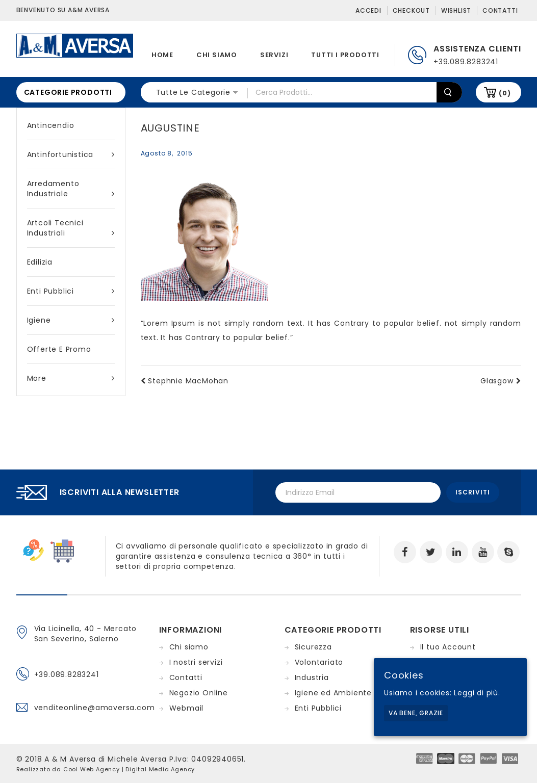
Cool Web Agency (91, 769)
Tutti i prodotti (345, 55)
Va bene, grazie (416, 713)
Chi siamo (216, 55)
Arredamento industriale (71, 188)
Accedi (368, 10)
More (71, 378)
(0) (504, 93)
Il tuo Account (448, 647)
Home (162, 55)
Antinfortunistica (71, 154)
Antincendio (50, 125)
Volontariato (319, 662)
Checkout (411, 10)
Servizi (274, 55)
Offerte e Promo (59, 349)
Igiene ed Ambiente (333, 693)
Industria (312, 677)
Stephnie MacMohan (184, 381)
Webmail (186, 708)
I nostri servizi (196, 662)
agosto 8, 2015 (167, 153)
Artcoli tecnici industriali (71, 228)
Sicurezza (313, 647)
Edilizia (40, 262)
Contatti (500, 10)
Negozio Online (198, 693)
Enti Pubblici (71, 291)
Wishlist (456, 10)
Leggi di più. (477, 693)
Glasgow (500, 381)
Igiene (71, 320)
